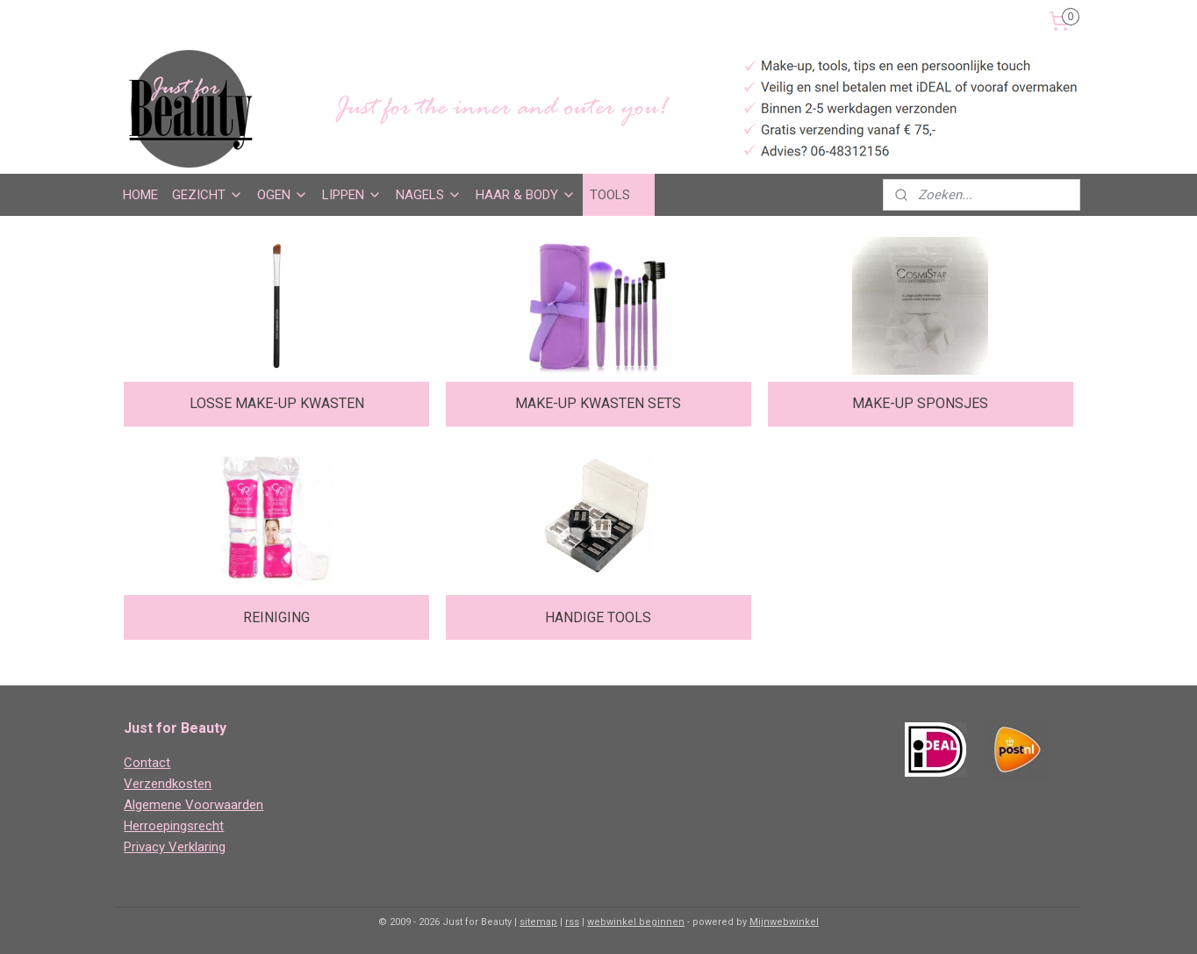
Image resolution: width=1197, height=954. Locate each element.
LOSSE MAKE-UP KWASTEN (277, 403)
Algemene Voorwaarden (193, 805)
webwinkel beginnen (636, 922)
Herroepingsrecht (174, 826)
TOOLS (619, 195)
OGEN (282, 195)
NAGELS (429, 195)
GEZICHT (207, 195)
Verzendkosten (167, 784)
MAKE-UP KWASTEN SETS (598, 403)
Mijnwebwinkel (784, 922)
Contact (147, 763)
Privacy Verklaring (175, 847)
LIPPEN (352, 195)
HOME (140, 195)
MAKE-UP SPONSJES (920, 403)
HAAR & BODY (526, 195)
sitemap (538, 922)
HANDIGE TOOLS (598, 617)
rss (572, 922)
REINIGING (276, 617)
